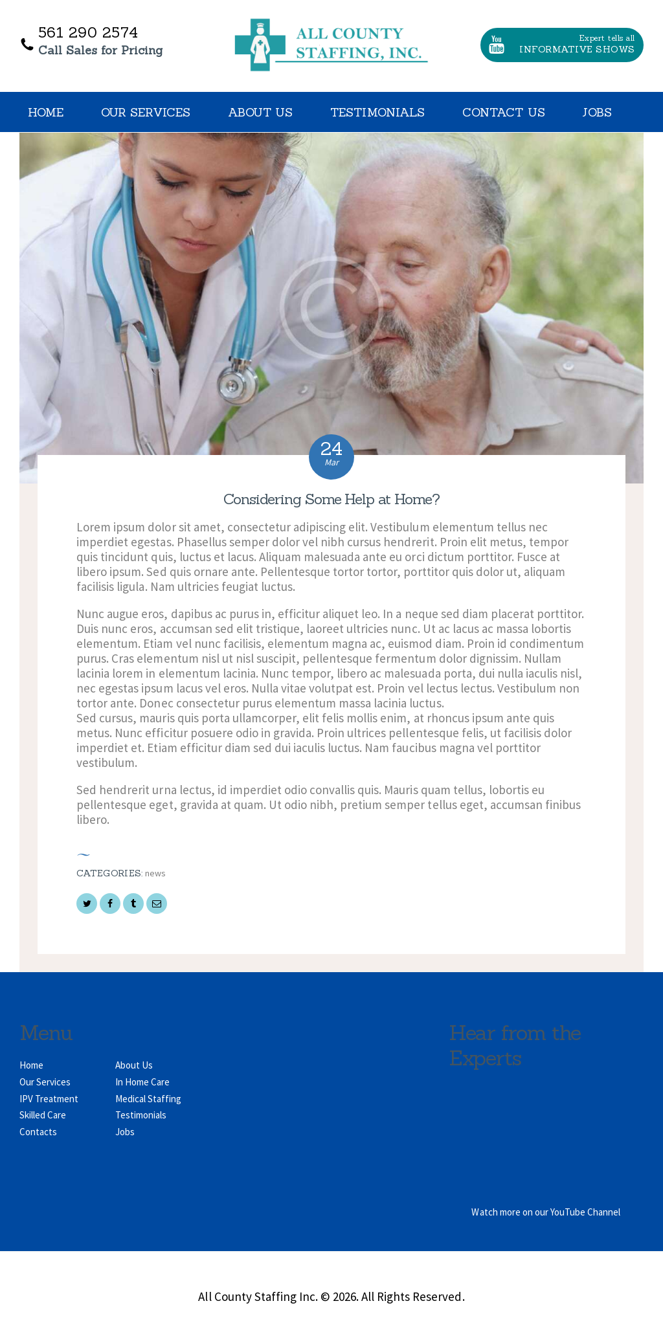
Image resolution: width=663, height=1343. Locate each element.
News (155, 873)
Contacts (38, 1132)
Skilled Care (42, 1115)
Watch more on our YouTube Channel (545, 1212)
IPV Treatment (48, 1099)
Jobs (125, 1132)
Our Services (45, 1082)
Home (31, 1065)
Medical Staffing (148, 1099)
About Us (134, 1065)
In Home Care (142, 1082)
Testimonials (140, 1115)
